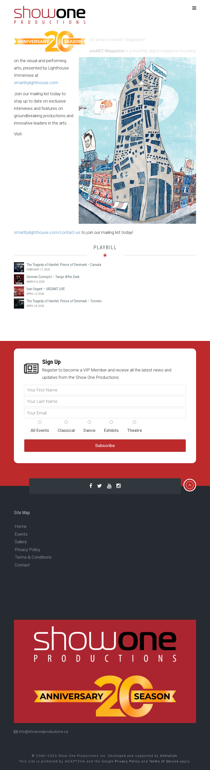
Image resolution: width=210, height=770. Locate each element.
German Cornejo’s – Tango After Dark (53, 277)
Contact (22, 564)
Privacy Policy (27, 549)
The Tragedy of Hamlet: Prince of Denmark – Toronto (64, 301)
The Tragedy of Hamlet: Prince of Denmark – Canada (64, 265)
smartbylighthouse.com (36, 82)
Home (21, 526)
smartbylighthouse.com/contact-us (47, 232)
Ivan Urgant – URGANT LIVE (46, 289)
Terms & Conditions (33, 557)
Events (21, 534)
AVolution (168, 756)
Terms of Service (164, 761)
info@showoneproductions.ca (41, 732)
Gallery (21, 541)
